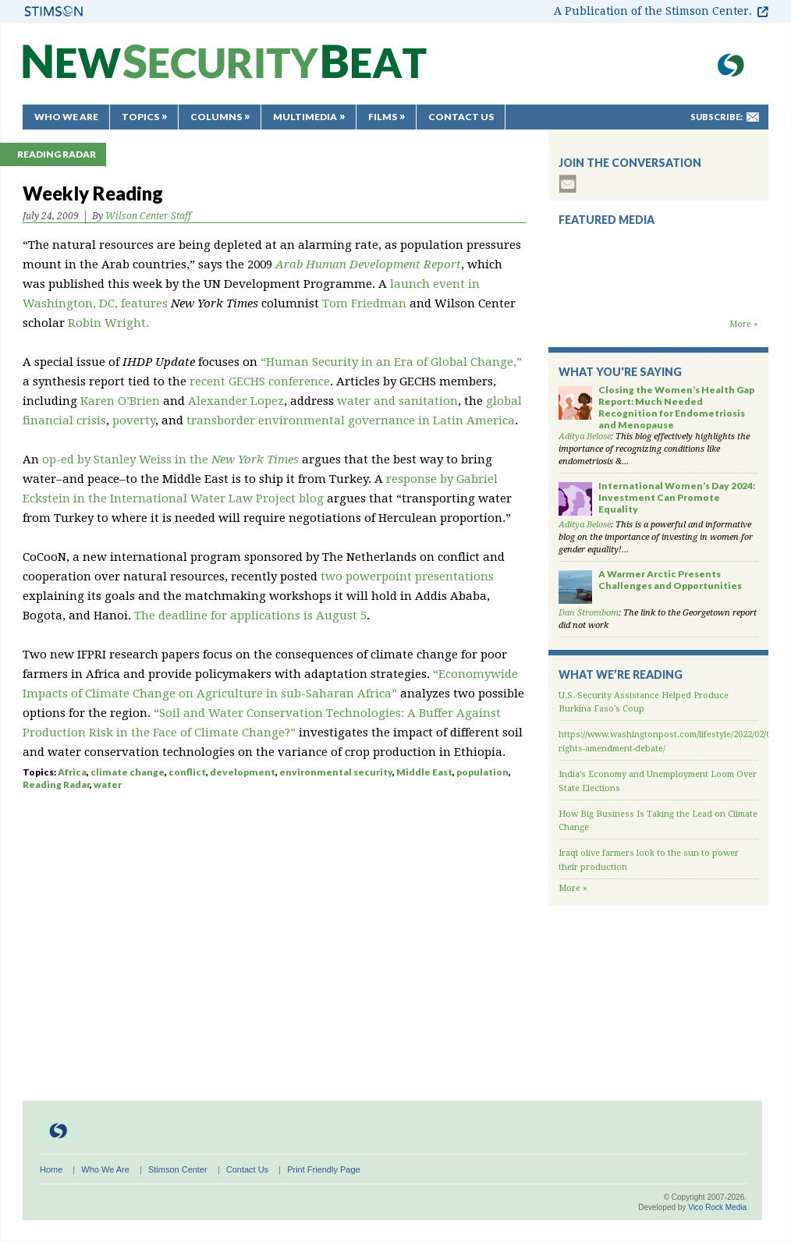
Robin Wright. (108, 323)
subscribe (567, 184)
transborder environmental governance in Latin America (350, 420)
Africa (72, 772)
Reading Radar (56, 154)
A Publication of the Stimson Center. (653, 11)
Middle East (424, 772)
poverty (132, 420)
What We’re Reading (621, 674)
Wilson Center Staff (148, 216)
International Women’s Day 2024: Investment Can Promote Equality (676, 497)
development (242, 772)
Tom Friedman (364, 303)
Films (382, 116)
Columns (216, 116)
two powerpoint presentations (407, 577)
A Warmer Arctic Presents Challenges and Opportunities (670, 579)
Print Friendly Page (323, 1169)
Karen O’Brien (120, 401)
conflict (187, 772)
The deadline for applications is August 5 (250, 616)
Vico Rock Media (717, 1207)
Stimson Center (178, 1169)
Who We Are (66, 116)
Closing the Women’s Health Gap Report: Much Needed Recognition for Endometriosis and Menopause (676, 407)
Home (51, 1169)
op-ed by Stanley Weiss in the (170, 459)
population (482, 772)
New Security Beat (225, 69)
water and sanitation (397, 401)
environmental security (335, 772)
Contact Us (461, 116)
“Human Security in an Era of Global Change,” (391, 362)
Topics (140, 116)
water (108, 784)
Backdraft (658, 302)
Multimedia (305, 116)
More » (743, 324)
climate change (127, 772)
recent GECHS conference (260, 381)
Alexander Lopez (236, 401)
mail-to (753, 117)
